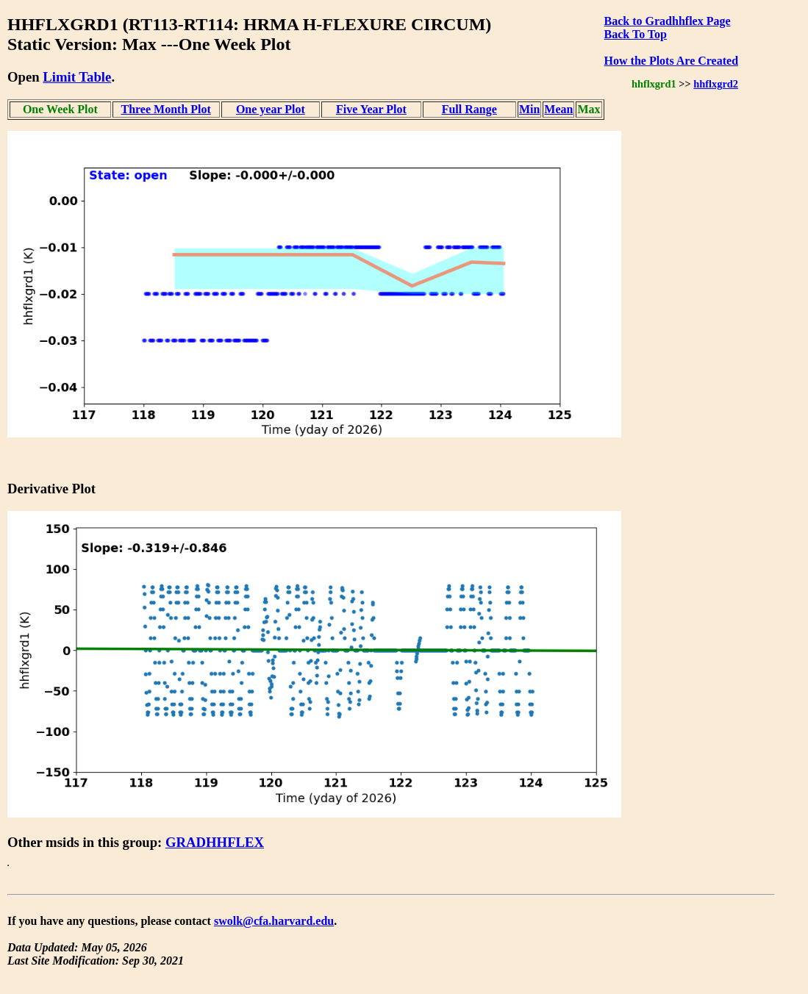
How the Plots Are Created (671, 60)
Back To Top (635, 34)
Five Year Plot (371, 109)
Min (529, 109)
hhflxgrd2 (715, 84)
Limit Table (77, 77)
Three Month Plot (165, 109)
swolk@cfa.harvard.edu (274, 921)
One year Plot (270, 109)
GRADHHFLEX (214, 842)
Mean (558, 109)
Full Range (469, 109)
